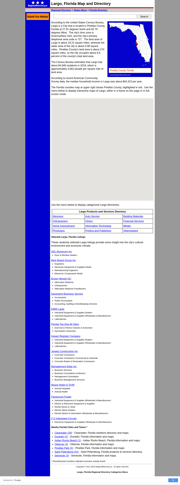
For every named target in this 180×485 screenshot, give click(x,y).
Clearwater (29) (63, 432)
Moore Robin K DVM (62, 385)
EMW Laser (57, 309)
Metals (127, 226)
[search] (83, 480)
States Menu (80, 10)
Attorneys (58, 216)
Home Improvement (64, 226)
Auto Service (92, 216)
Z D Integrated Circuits (63, 418)
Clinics (89, 221)
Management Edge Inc (64, 366)
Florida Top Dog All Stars (65, 324)
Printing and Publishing (98, 230)
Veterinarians (130, 230)
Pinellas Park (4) (64, 448)
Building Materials (133, 216)
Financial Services (133, 221)
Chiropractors (60, 221)
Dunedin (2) (61, 436)
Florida (99, 10)
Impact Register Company (65, 336)
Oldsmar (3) (61, 444)
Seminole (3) (62, 455)
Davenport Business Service (67, 294)
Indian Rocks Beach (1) (68, 440)
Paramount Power (61, 397)
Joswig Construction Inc (64, 351)
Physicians (59, 230)
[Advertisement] (37, 63)
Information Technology (98, 226)
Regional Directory (61, 10)
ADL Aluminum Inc (61, 251)
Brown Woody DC (61, 278)
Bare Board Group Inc (63, 260)
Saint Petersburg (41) (67, 451)
